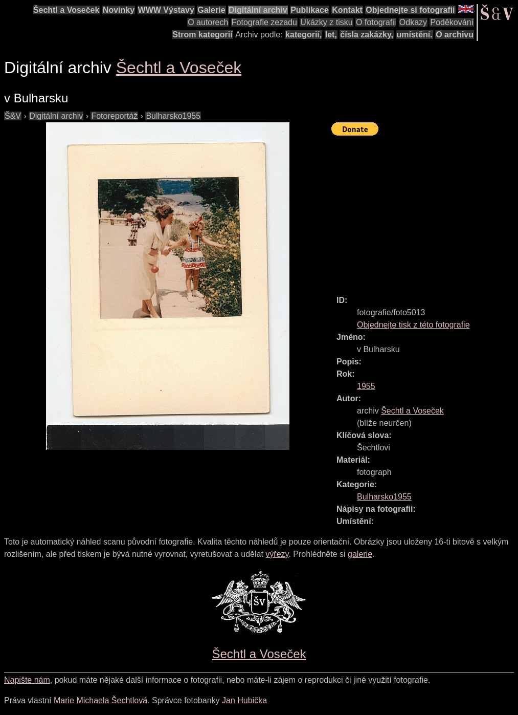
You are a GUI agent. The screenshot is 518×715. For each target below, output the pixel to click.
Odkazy (413, 22)
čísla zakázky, (366, 34)
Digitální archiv (258, 10)
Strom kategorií (202, 34)
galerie (360, 554)
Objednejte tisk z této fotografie (413, 324)
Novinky (118, 10)
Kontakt (347, 10)
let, (331, 34)
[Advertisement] (424, 211)
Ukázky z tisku (326, 22)
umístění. (415, 34)
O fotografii (376, 22)
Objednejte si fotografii (410, 10)
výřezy (276, 554)
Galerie (211, 10)
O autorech (208, 22)
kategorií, (303, 34)
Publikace (309, 10)
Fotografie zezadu (264, 22)
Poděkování (452, 22)
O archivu (455, 34)
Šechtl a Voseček (66, 10)
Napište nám (27, 680)
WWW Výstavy (166, 10)
